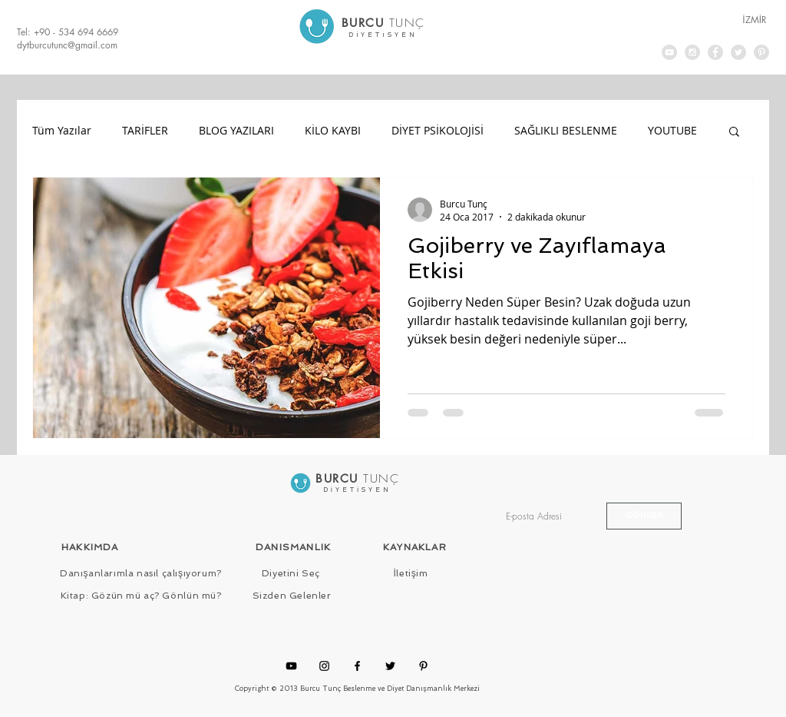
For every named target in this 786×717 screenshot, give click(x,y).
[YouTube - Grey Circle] (669, 52)
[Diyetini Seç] (290, 574)
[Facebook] (357, 665)
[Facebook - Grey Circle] (715, 52)
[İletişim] (410, 574)
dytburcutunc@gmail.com (67, 44)
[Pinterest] (423, 665)
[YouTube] (291, 665)
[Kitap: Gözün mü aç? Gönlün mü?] (141, 596)
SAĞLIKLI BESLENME (565, 130)
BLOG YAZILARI (236, 130)
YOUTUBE (672, 130)
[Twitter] (390, 665)
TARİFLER (145, 130)
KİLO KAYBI (333, 130)
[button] (734, 132)
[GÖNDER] (644, 516)
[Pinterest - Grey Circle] (761, 52)
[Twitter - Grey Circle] (738, 52)
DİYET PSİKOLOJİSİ (437, 130)
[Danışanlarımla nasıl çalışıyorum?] (141, 574)
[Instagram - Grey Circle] (692, 52)
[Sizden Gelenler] (291, 596)
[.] (383, 28)
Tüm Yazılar (61, 130)
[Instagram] (324, 665)
